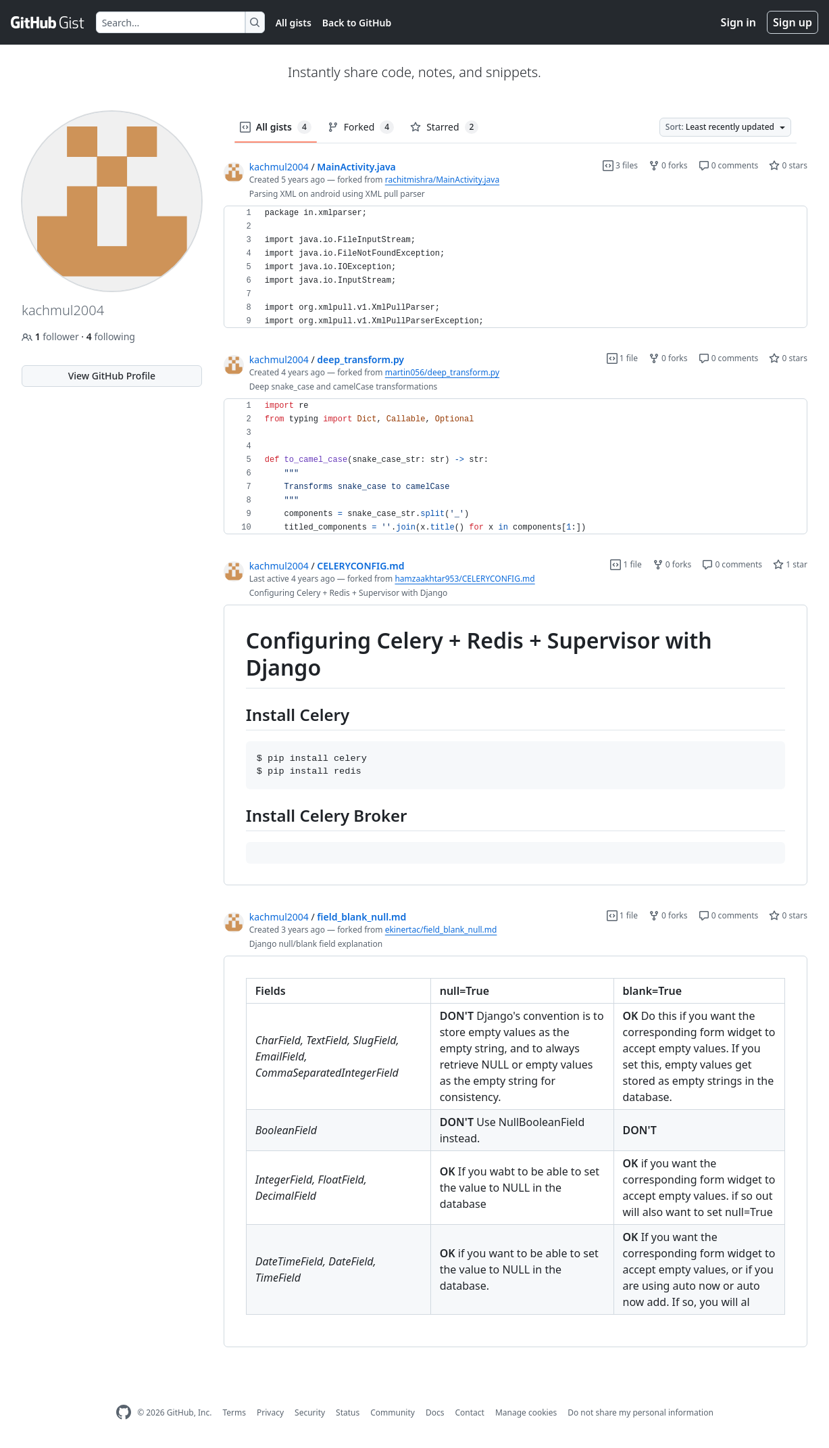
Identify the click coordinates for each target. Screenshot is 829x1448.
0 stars (788, 165)
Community (392, 1412)
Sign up (792, 22)
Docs (435, 1412)
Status (347, 1412)
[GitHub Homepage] (124, 1412)
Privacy (270, 1412)
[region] (515, 267)
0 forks (668, 165)
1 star (790, 564)
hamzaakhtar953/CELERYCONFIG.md (464, 578)
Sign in (738, 22)
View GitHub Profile (111, 375)
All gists (293, 22)
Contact (469, 1412)
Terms (234, 1412)
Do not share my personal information (640, 1412)
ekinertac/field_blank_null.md (441, 929)
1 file (622, 358)
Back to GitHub (356, 22)
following (110, 336)
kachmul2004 (279, 166)
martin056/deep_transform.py (442, 372)
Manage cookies (526, 1412)
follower (51, 336)
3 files (620, 165)
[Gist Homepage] (48, 22)
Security (310, 1412)
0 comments (729, 165)
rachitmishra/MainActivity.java (442, 179)
